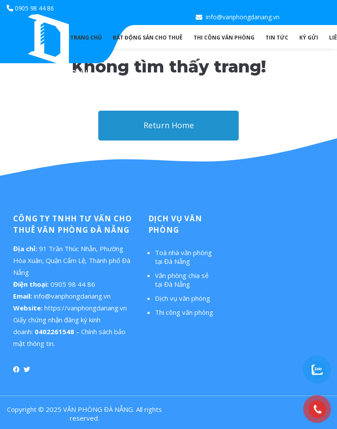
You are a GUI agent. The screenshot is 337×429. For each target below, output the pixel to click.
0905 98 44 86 (34, 8)
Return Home (168, 125)
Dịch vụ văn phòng (182, 298)
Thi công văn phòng (184, 312)
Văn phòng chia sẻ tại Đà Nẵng (181, 279)
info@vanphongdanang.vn (243, 17)
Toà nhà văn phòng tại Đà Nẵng (183, 257)
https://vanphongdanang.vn (85, 307)
